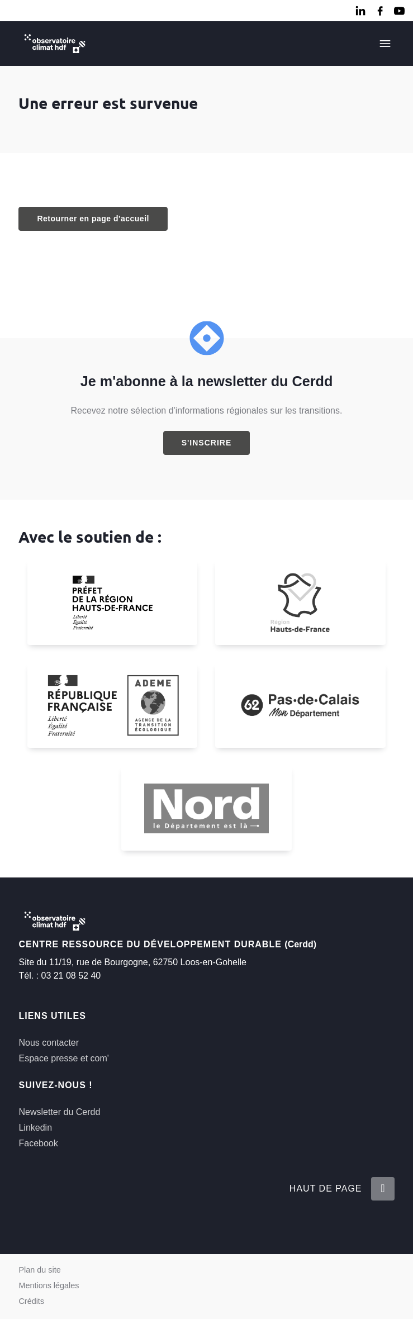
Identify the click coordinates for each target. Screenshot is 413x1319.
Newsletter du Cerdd (59, 1112)
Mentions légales (48, 1285)
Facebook (38, 1143)
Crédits (31, 1301)
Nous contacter (48, 1042)
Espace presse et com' (63, 1058)
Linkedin (35, 1127)
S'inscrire (207, 442)
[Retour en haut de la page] (382, 1189)
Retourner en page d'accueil (93, 218)
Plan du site (39, 1269)
